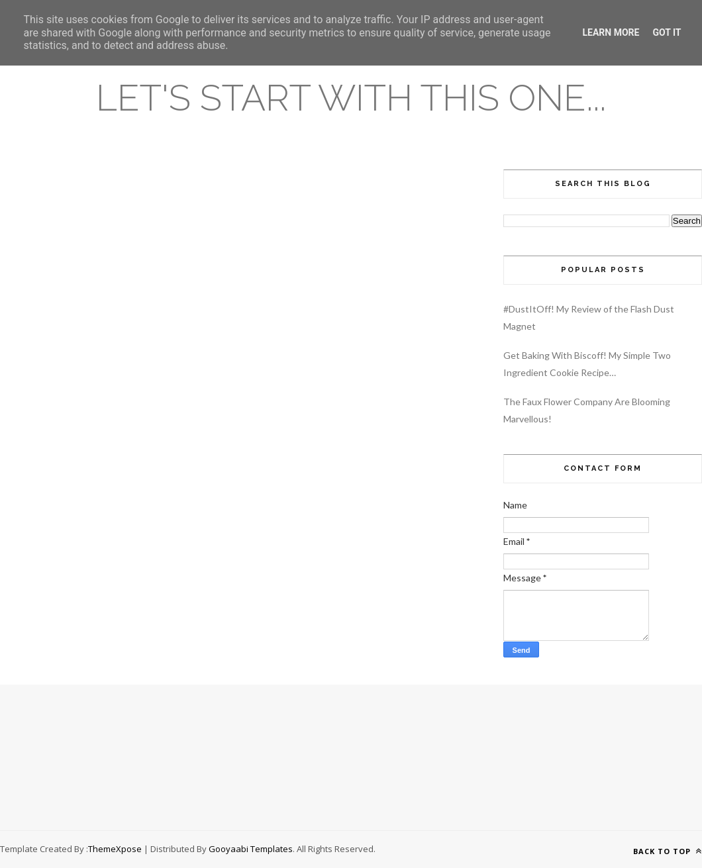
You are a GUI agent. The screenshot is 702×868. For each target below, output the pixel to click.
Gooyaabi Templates (251, 849)
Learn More (610, 32)
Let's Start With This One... (351, 97)
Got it (666, 32)
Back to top (667, 851)
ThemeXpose (115, 849)
